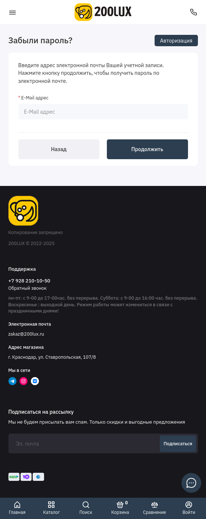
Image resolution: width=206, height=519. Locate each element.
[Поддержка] (193, 12)
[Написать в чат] (191, 483)
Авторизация (176, 40)
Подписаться (178, 443)
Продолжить (147, 149)
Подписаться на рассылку (41, 411)
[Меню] (12, 12)
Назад (59, 149)
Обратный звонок (27, 288)
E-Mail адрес (34, 97)
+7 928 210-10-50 (29, 280)
